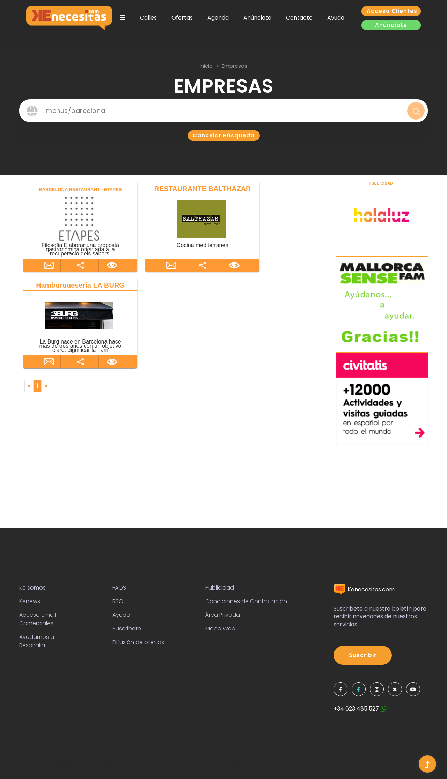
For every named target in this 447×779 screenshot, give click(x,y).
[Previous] (29, 386)
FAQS (119, 588)
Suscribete (126, 629)
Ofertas (182, 18)
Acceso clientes (392, 11)
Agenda (218, 18)
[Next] (45, 386)
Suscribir (362, 655)
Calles (148, 18)
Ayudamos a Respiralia (36, 641)
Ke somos (32, 588)
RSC (117, 601)
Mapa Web (220, 629)
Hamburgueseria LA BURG (80, 285)
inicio (206, 66)
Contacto (299, 18)
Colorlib (242, 765)
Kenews (29, 601)
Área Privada (222, 615)
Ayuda (335, 18)
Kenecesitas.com (364, 589)
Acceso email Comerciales (37, 619)
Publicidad (219, 588)
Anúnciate (257, 18)
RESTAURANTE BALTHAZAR (202, 189)
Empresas (234, 66)
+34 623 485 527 (360, 709)
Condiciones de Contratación (246, 601)
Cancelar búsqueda (224, 135)
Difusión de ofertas (138, 642)
